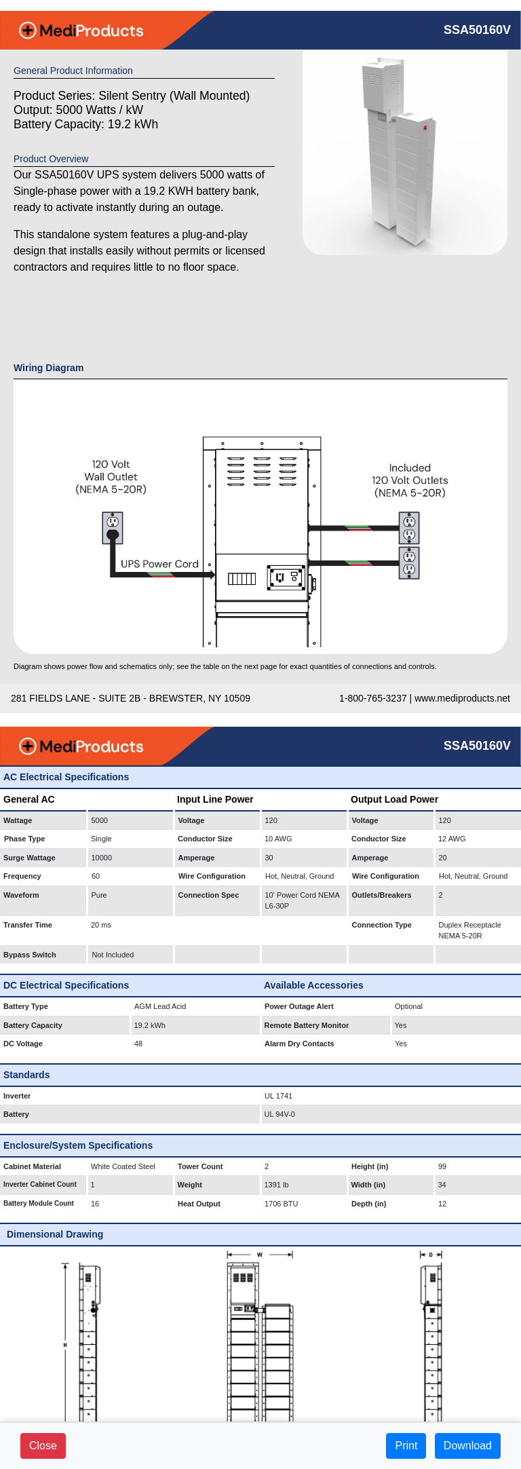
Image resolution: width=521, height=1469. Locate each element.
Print (406, 1445)
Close (43, 1445)
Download (468, 1445)
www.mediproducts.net (462, 698)
